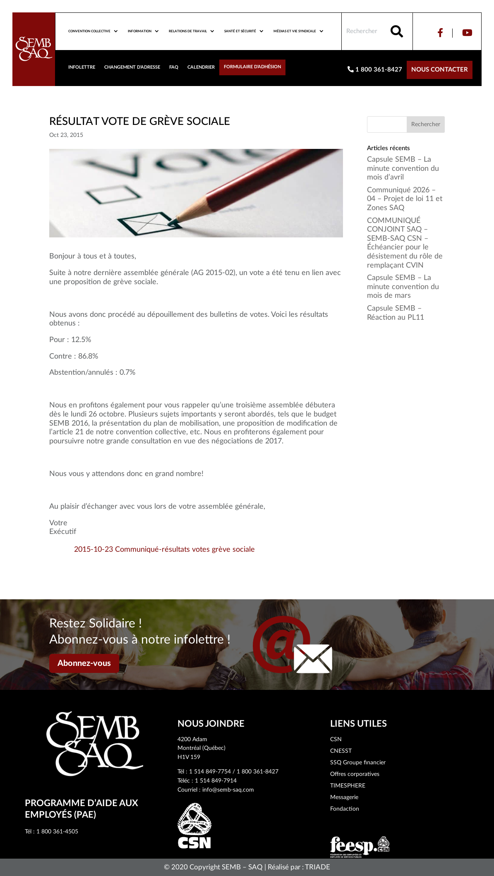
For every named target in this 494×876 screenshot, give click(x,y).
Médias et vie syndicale (294, 31)
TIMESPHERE (347, 786)
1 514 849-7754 (210, 772)
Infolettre (81, 67)
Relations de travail (188, 31)
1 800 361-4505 (57, 832)
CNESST (341, 751)
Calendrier (201, 67)
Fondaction (344, 809)
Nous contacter (439, 70)
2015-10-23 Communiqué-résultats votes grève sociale (164, 549)
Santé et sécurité (240, 31)
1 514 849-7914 (216, 781)
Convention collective (89, 31)
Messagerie (344, 797)
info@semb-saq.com (228, 790)
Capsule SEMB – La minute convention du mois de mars (403, 286)
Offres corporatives (354, 774)
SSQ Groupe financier (358, 763)
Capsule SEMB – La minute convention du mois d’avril (403, 168)
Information (139, 31)
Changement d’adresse (132, 67)
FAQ (173, 67)
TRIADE (317, 867)
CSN (336, 739)
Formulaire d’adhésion (252, 67)
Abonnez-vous (84, 663)
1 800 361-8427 (375, 69)
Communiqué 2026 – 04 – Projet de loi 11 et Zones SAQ (404, 199)
